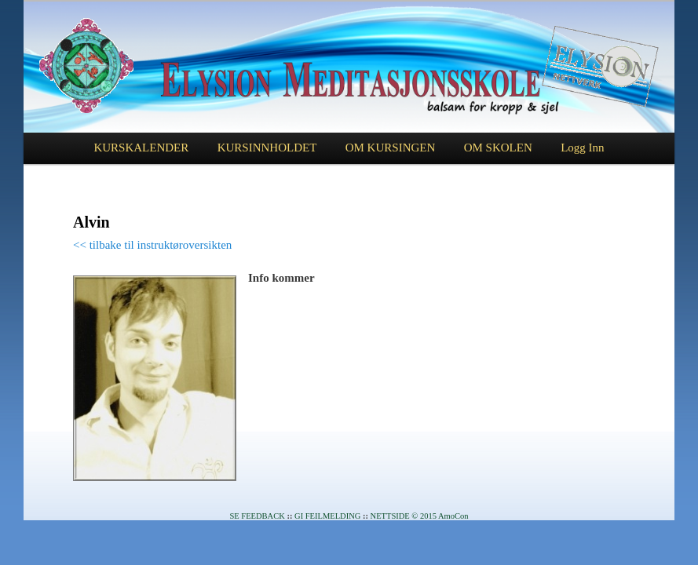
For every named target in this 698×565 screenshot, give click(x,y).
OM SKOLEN (498, 147)
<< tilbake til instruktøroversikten (152, 245)
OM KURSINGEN (390, 147)
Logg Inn (582, 147)
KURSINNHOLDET (267, 147)
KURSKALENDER (140, 147)
